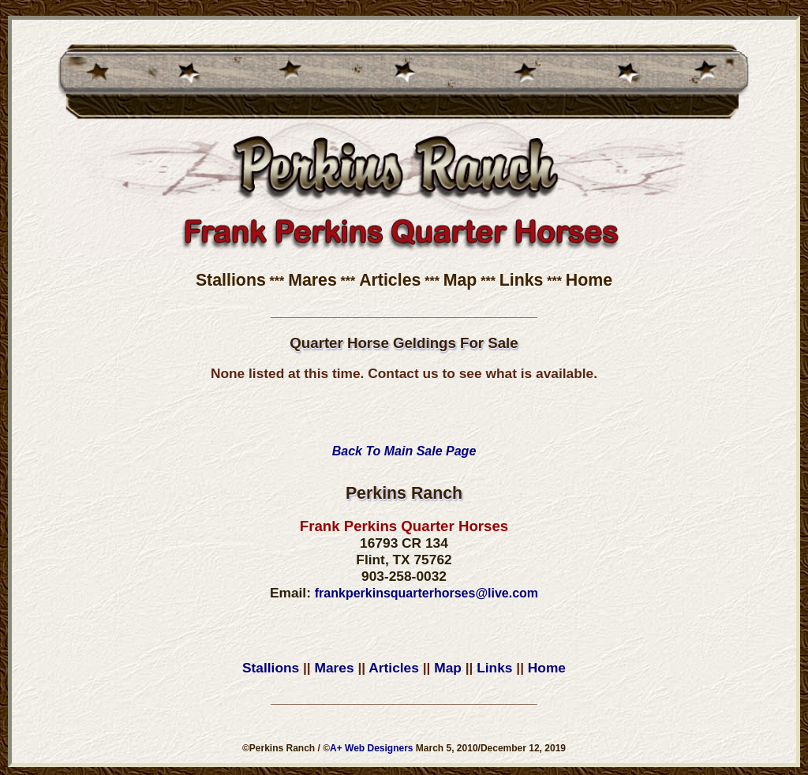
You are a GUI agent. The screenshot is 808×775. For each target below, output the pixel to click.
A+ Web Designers (371, 748)
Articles (390, 280)
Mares (312, 280)
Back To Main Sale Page (404, 451)
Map (460, 280)
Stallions (231, 280)
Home (589, 280)
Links (521, 280)
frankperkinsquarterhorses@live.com (426, 593)
